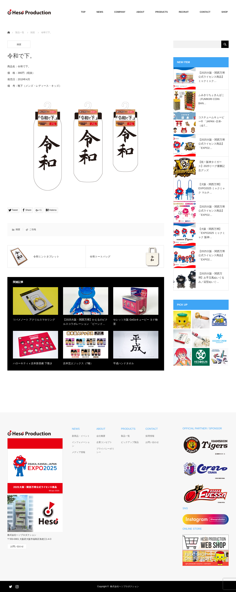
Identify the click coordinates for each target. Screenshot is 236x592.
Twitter (10, 586)
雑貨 (32, 32)
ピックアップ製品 (130, 442)
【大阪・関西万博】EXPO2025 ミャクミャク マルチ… (211, 188)
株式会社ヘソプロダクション (124, 586)
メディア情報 (78, 452)
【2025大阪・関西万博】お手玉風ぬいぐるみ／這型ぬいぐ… (211, 277)
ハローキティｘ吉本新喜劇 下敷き (32, 363)
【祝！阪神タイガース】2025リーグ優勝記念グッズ (211, 166)
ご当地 (32, 229)
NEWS (99, 12)
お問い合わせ (152, 442)
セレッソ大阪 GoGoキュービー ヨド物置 (135, 321)
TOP (83, 12)
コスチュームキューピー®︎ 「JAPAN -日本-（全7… (211, 121)
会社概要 (100, 436)
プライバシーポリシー (105, 450)
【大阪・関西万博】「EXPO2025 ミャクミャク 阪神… (211, 233)
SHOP (224, 12)
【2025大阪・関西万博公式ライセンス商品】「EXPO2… (211, 143)
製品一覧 (19, 32)
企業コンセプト (104, 442)
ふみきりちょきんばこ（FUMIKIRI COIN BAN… (211, 99)
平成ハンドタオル (123, 363)
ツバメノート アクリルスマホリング (34, 319)
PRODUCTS (161, 12)
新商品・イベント (81, 436)
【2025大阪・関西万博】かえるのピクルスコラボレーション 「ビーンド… (85, 321)
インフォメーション (81, 444)
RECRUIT (184, 12)
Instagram (16, 586)
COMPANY (119, 12)
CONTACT (205, 12)
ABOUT (140, 12)
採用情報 (149, 436)
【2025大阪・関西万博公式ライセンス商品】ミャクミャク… (211, 76)
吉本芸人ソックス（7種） (78, 363)
